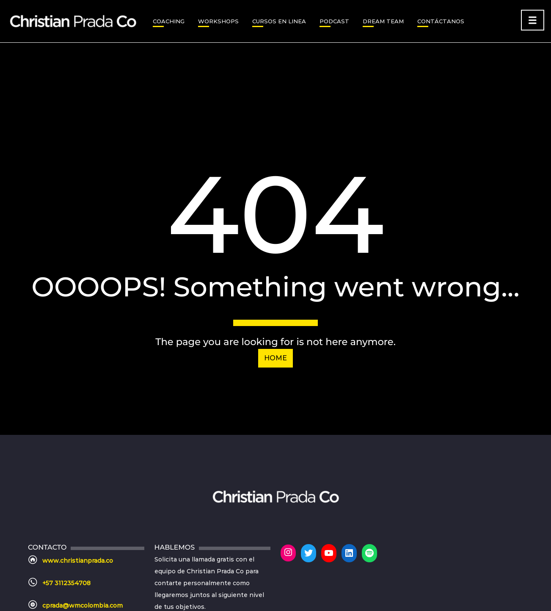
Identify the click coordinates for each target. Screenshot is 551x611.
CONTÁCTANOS (440, 21)
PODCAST (334, 21)
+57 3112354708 (66, 583)
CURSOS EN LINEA (279, 21)
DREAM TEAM (383, 21)
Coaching (169, 21)
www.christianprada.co (77, 560)
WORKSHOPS (218, 21)
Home (275, 358)
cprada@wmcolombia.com (82, 605)
